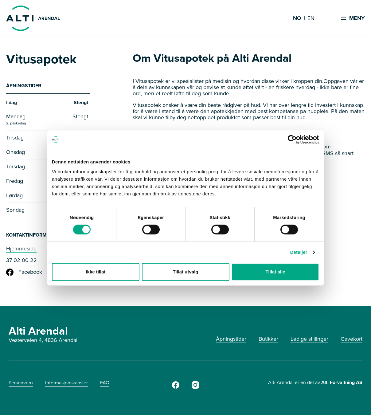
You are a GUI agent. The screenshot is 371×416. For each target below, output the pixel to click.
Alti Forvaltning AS (341, 383)
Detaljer (298, 252)
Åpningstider (231, 340)
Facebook (24, 273)
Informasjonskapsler (66, 383)
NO (297, 18)
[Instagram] (195, 388)
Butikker (268, 340)
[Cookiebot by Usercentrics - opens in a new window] (292, 139)
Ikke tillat (95, 271)
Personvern (21, 383)
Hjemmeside (21, 250)
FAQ (104, 383)
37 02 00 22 (21, 261)
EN (310, 18)
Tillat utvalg (185, 271)
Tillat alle (275, 271)
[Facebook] (175, 388)
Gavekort (351, 340)
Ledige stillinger (309, 340)
